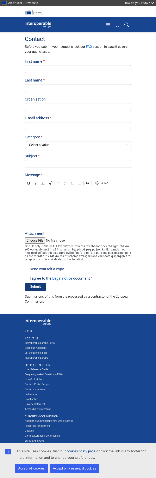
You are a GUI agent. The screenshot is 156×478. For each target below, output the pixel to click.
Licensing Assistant (35, 347)
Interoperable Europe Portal (40, 342)
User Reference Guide (36, 369)
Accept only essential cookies (74, 468)
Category (32, 137)
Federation (31, 394)
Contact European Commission (42, 435)
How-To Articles (33, 379)
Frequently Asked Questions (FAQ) (44, 374)
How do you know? (139, 3)
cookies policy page (81, 451)
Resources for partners (37, 425)
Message (32, 175)
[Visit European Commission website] (35, 11)
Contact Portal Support (38, 384)
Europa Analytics (34, 440)
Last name (33, 80)
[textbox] (78, 206)
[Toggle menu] (108, 24)
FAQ (89, 47)
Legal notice (62, 278)
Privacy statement (35, 404)
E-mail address (37, 118)
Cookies (29, 430)
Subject (31, 156)
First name (33, 61)
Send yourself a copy (47, 269)
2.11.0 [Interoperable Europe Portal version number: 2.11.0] (28, 331)
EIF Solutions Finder (36, 352)
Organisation (35, 99)
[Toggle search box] (126, 24)
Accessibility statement (38, 409)
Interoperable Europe (36, 357)
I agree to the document (60, 278)
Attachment (34, 233)
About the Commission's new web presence (49, 420)
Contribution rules (35, 389)
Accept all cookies (31, 468)
